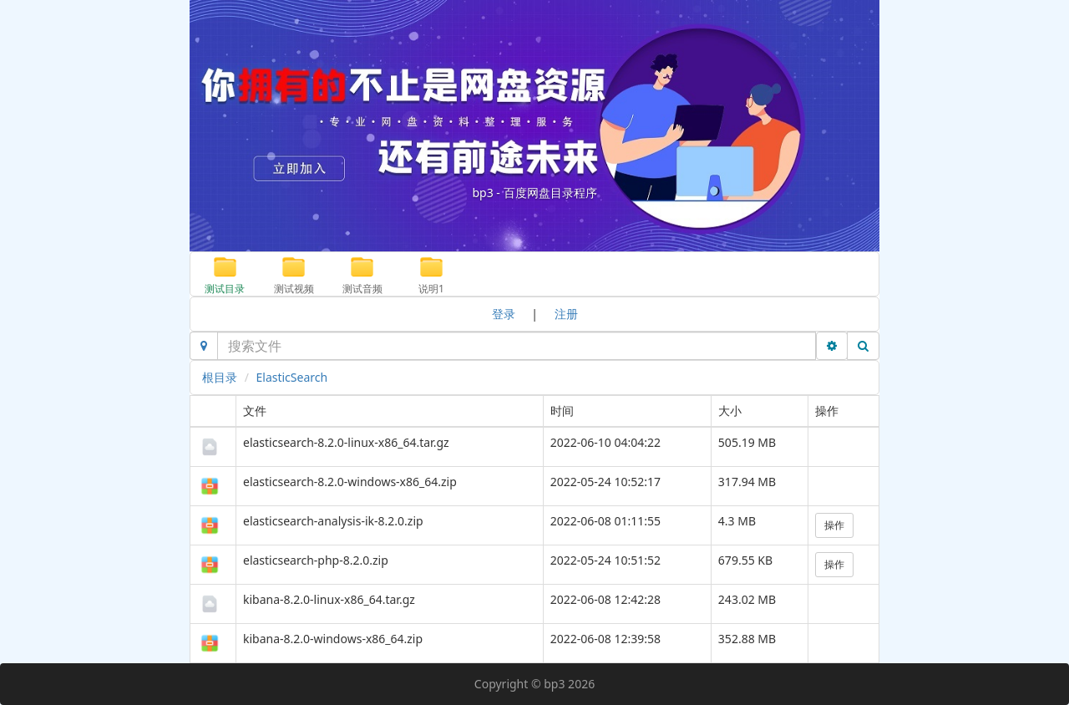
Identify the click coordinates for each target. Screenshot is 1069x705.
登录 (503, 314)
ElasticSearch (292, 377)
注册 (566, 314)
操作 (834, 525)
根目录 (219, 377)
